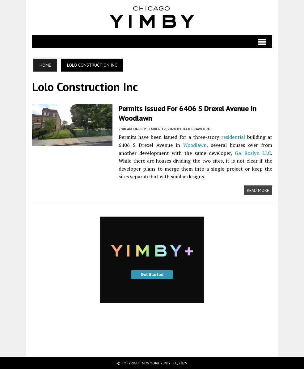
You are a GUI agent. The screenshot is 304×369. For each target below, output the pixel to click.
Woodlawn (195, 145)
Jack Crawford (196, 128)
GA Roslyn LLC (253, 153)
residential (233, 137)
